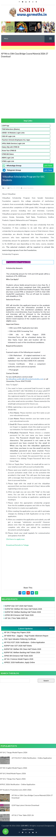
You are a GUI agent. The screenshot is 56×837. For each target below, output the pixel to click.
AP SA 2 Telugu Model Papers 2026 (13, 753)
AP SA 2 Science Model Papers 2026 (18, 660)
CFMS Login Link (8, 161)
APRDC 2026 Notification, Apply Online (19, 663)
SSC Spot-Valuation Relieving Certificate (20, 640)
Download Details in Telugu (17, 546)
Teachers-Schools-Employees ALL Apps (16, 140)
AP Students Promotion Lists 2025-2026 (15, 791)
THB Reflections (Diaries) (11, 129)
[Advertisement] (28, 88)
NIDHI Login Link (8, 158)
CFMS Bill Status (8, 154)
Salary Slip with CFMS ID (10, 147)
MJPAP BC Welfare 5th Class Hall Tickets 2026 (23, 610)
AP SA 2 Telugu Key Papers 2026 (17, 633)
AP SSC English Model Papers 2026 (13, 769)
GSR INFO (25, 826)
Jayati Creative (28, 830)
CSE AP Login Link (8, 136)
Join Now (48, 165)
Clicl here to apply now (15, 540)
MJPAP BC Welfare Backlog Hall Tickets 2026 (23, 613)
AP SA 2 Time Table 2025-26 (16, 619)
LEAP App (5, 126)
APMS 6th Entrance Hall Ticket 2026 (19, 616)
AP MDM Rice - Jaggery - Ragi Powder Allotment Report (26, 637)
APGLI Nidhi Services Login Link (13, 143)
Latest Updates (28, 189)
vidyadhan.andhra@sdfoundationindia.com (25, 380)
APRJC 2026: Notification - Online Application (17, 785)
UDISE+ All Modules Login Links (13, 133)
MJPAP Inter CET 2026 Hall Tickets (19, 607)
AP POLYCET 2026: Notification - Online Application (24, 643)
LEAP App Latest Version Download (25, 806)
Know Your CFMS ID (9, 150)
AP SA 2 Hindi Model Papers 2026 (13, 774)
